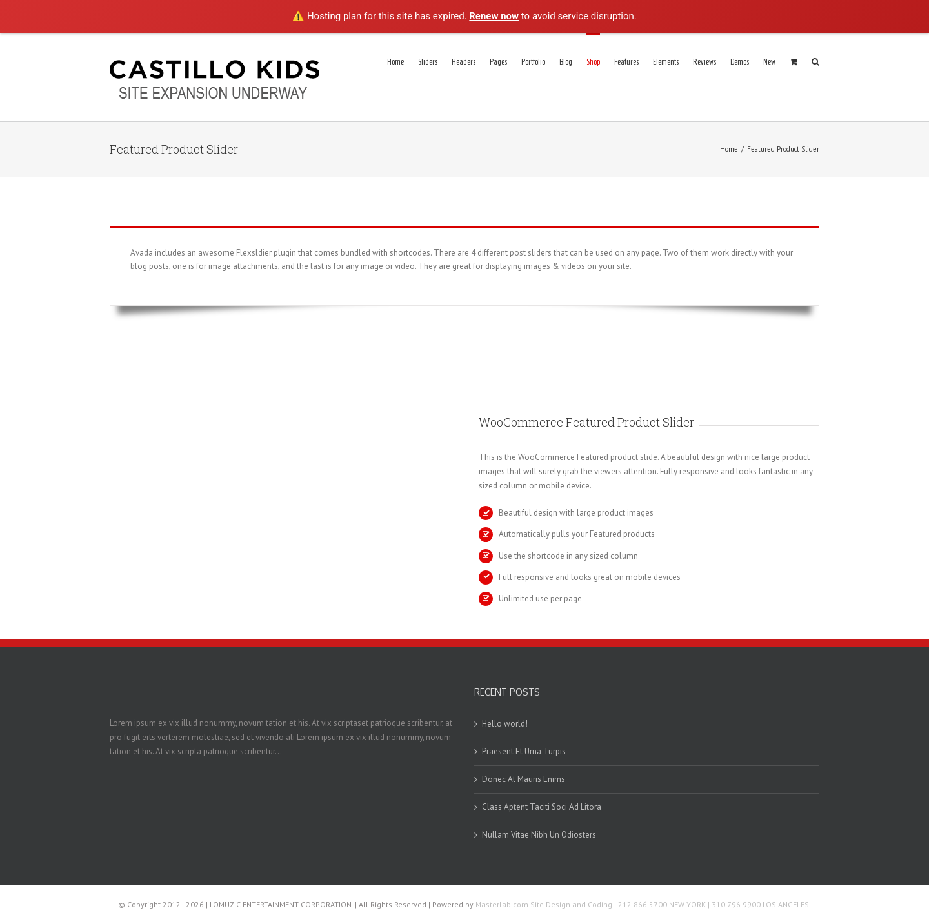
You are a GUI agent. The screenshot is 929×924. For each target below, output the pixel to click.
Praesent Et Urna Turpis (524, 751)
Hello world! (505, 723)
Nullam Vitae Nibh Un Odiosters (539, 834)
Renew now (494, 16)
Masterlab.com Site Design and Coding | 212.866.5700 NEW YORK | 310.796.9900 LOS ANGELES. (643, 904)
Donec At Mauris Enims (523, 779)
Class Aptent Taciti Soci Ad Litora (541, 806)
